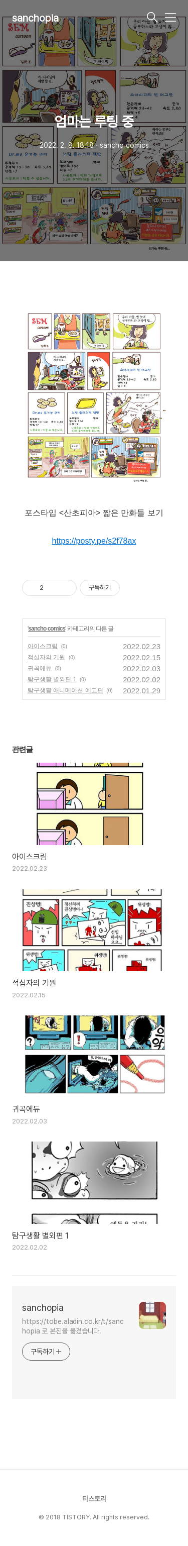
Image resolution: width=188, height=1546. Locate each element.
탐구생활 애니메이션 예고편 (65, 690)
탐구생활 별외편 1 (52, 679)
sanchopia (35, 18)
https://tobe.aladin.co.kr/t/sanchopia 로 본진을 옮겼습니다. (73, 1326)
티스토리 (94, 1499)
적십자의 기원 (46, 657)
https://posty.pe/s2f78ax (94, 541)
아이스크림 (43, 646)
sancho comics (46, 628)
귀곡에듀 (40, 668)
